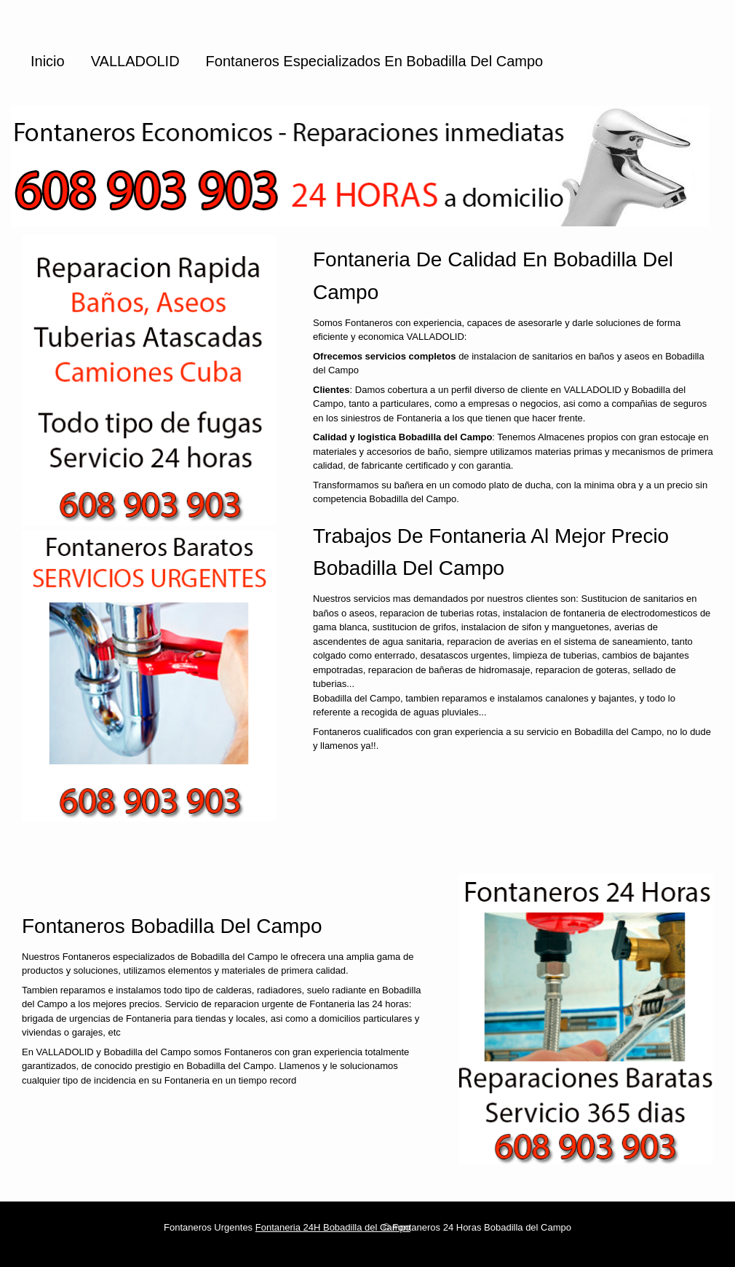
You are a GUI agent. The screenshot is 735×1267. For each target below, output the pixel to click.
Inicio (48, 61)
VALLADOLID (135, 61)
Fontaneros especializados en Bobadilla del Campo (375, 61)
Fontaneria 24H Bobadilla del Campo (332, 1227)
